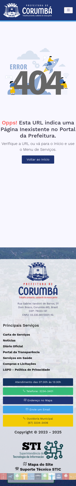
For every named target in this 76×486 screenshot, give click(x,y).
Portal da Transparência (21, 352)
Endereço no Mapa (38, 400)
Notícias (9, 340)
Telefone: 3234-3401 (38, 391)
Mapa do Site (38, 464)
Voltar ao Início (38, 159)
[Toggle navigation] (68, 10)
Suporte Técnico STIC (38, 469)
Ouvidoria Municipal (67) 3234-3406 (38, 420)
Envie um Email (38, 409)
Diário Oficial (13, 346)
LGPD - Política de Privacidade (26, 369)
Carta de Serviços (16, 334)
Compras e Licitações (19, 364)
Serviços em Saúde (17, 358)
